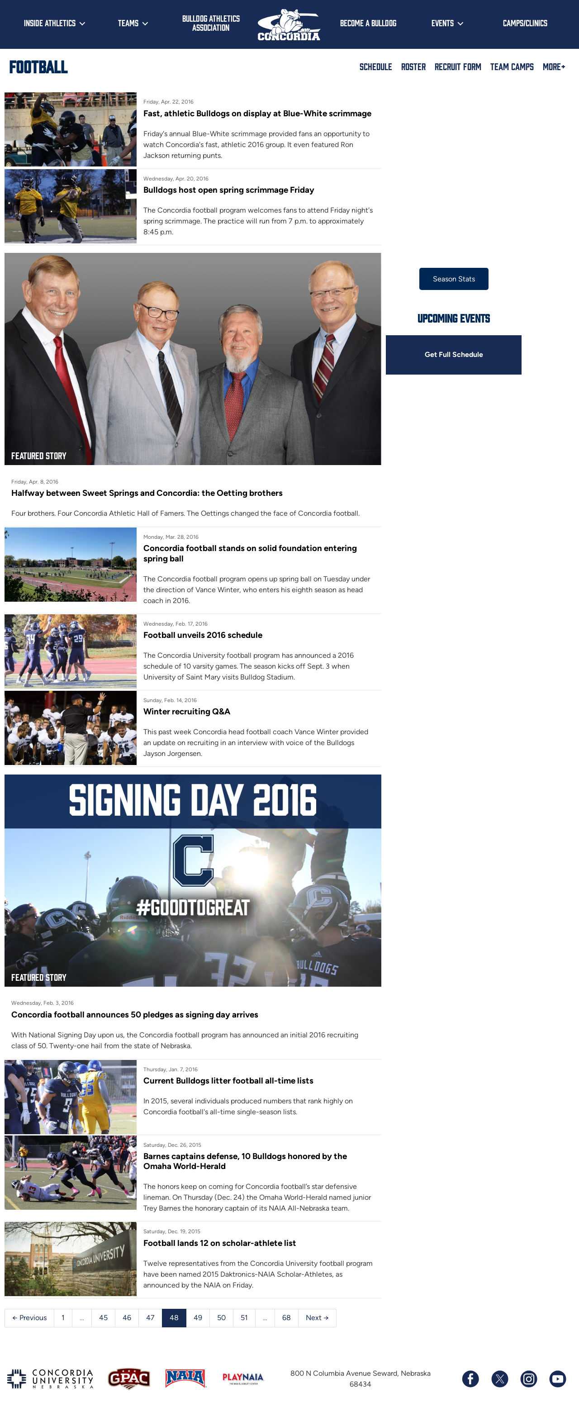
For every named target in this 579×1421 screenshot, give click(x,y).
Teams (128, 23)
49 (198, 1319)
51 (244, 1319)
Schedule (376, 66)
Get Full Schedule (447, 355)
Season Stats (448, 279)
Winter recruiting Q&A (184, 718)
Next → (317, 1319)
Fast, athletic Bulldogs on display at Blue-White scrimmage (233, 118)
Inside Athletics (50, 23)
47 (150, 1319)
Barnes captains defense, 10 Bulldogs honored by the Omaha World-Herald (243, 1163)
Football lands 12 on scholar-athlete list (217, 1245)
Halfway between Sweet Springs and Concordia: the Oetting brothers (147, 499)
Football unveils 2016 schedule (200, 642)
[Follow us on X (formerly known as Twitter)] (499, 1381)
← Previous (29, 1319)
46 (127, 1319)
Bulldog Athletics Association (211, 23)
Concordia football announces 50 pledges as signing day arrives (134, 1017)
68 (286, 1319)
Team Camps (512, 66)
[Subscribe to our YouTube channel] (557, 1381)
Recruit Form (458, 66)
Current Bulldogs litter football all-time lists (226, 1084)
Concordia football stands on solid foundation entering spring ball (248, 560)
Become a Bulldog (368, 23)
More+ (554, 66)
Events (443, 23)
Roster (413, 66)
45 (103, 1319)
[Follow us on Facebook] (470, 1381)
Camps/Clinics (525, 23)
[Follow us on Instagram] (528, 1381)
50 (221, 1319)
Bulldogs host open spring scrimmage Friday (226, 200)
